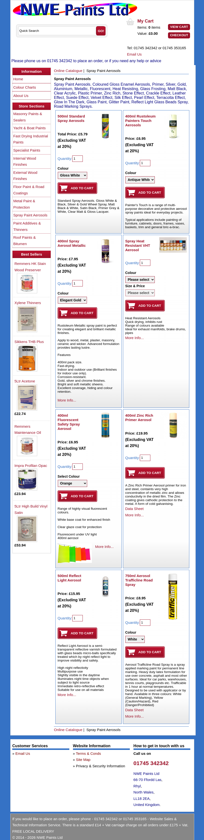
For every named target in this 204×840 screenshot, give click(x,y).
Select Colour (69, 476)
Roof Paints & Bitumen (24, 240)
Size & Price (135, 286)
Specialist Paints (26, 150)
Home (18, 79)
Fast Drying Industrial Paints (30, 139)
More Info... (67, 400)
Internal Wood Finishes (24, 161)
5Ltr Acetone (24, 381)
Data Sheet (134, 509)
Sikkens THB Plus (29, 342)
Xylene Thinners (27, 303)
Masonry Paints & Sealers (27, 117)
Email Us (134, 54)
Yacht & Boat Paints (29, 128)
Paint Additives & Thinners (27, 226)
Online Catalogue (68, 71)
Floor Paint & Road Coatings (28, 190)
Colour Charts (24, 87)
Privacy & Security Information (100, 766)
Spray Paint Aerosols (30, 215)
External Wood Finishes (25, 175)
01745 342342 (151, 763)
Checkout (179, 35)
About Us (20, 96)
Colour (63, 168)
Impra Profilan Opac (30, 465)
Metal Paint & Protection (24, 204)
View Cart (179, 27)
